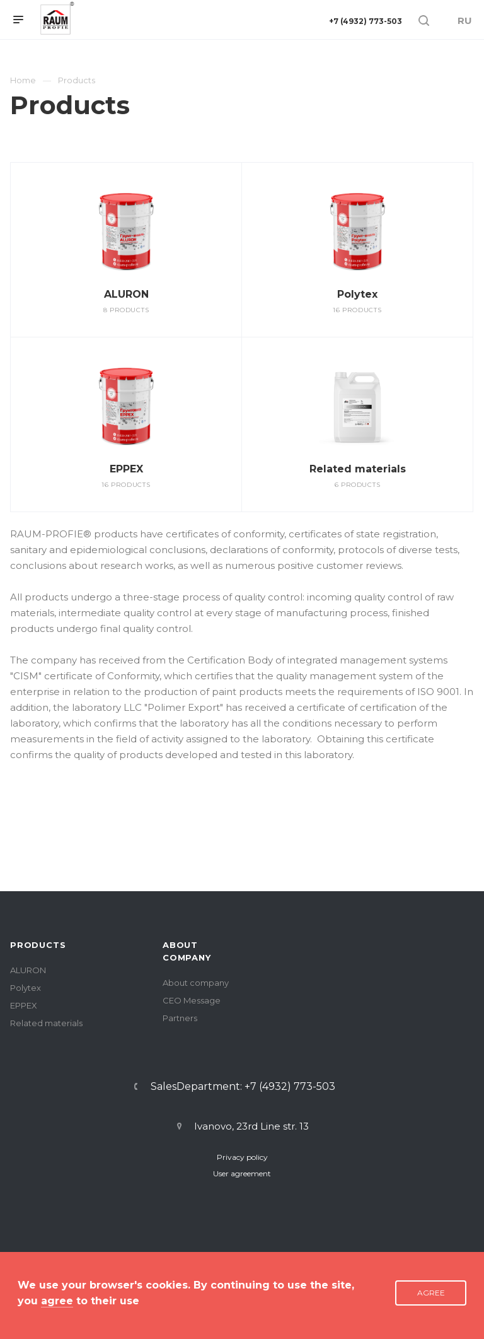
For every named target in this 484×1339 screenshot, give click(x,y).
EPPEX (126, 469)
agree (57, 1301)
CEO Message (192, 1000)
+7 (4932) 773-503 (365, 21)
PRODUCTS (38, 945)
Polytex (357, 294)
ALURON (126, 294)
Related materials (357, 469)
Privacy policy (242, 1157)
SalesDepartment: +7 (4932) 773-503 (243, 1087)
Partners (180, 1018)
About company (196, 983)
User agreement (242, 1173)
